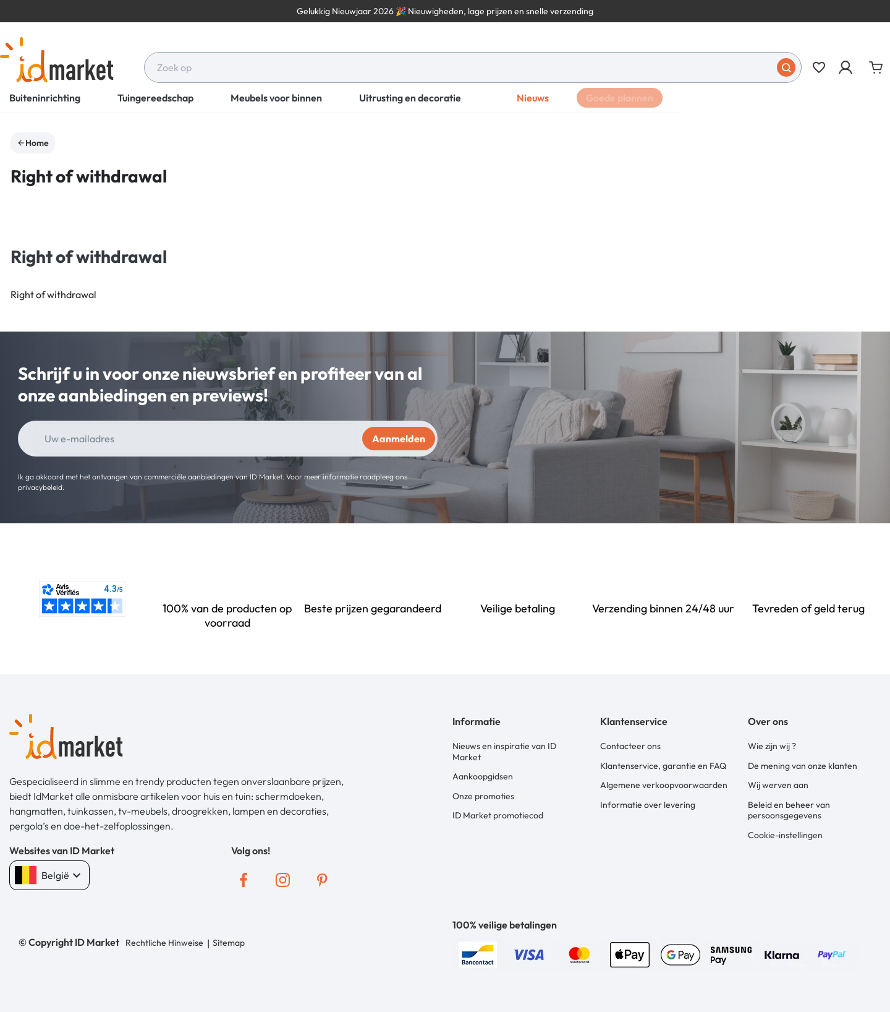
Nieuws (533, 105)
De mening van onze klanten (802, 764)
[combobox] (473, 67)
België (49, 875)
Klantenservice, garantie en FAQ (663, 764)
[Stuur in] (786, 67)
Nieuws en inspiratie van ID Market (504, 751)
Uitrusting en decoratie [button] (410, 105)
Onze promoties (483, 794)
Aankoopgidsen (482, 775)
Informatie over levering (647, 802)
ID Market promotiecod (497, 813)
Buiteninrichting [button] (44, 105)
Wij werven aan (778, 783)
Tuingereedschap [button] (155, 105)
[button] (846, 67)
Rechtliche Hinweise (164, 942)
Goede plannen (619, 105)
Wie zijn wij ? (772, 746)
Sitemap (228, 942)
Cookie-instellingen (785, 832)
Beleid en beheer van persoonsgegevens (789, 808)
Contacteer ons (630, 746)
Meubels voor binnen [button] (276, 105)
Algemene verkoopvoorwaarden (663, 783)
